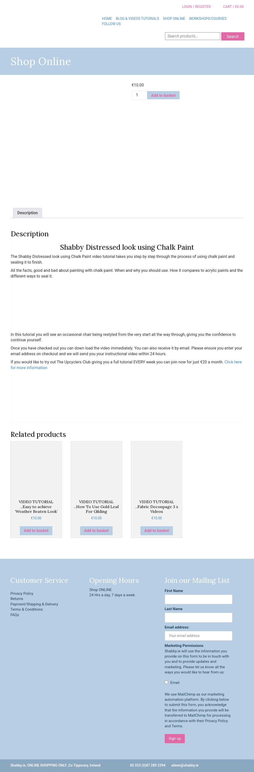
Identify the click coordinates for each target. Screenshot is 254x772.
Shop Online (174, 19)
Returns (16, 599)
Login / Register (193, 7)
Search (233, 36)
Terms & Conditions (26, 609)
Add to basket (163, 95)
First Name (174, 591)
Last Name (174, 609)
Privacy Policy (21, 593)
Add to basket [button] (36, 530)
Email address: (177, 627)
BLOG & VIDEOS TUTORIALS (137, 19)
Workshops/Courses (207, 19)
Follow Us (111, 24)
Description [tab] (27, 213)
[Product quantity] (139, 95)
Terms (177, 726)
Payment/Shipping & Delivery (34, 604)
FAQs (14, 615)
